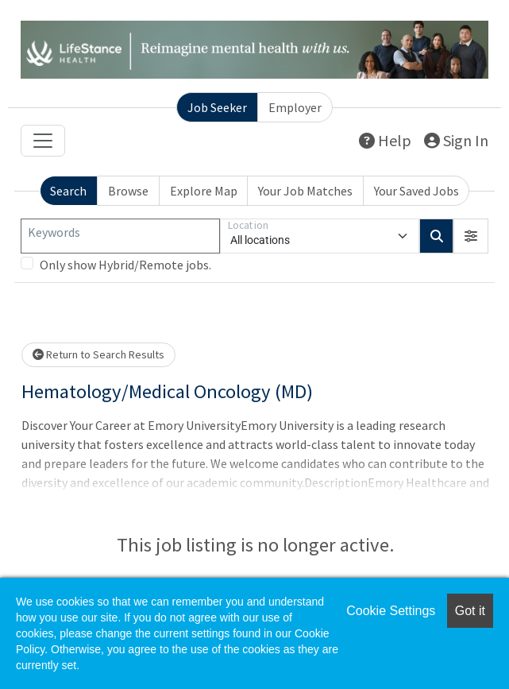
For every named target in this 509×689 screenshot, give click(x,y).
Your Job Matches (305, 191)
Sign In (456, 140)
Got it (470, 610)
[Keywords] (120, 236)
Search (68, 191)
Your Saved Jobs (416, 191)
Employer (295, 107)
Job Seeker (217, 107)
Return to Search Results (98, 354)
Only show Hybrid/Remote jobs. (125, 264)
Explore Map (203, 191)
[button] (470, 236)
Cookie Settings (390, 610)
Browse (128, 191)
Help (385, 140)
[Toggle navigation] (43, 141)
